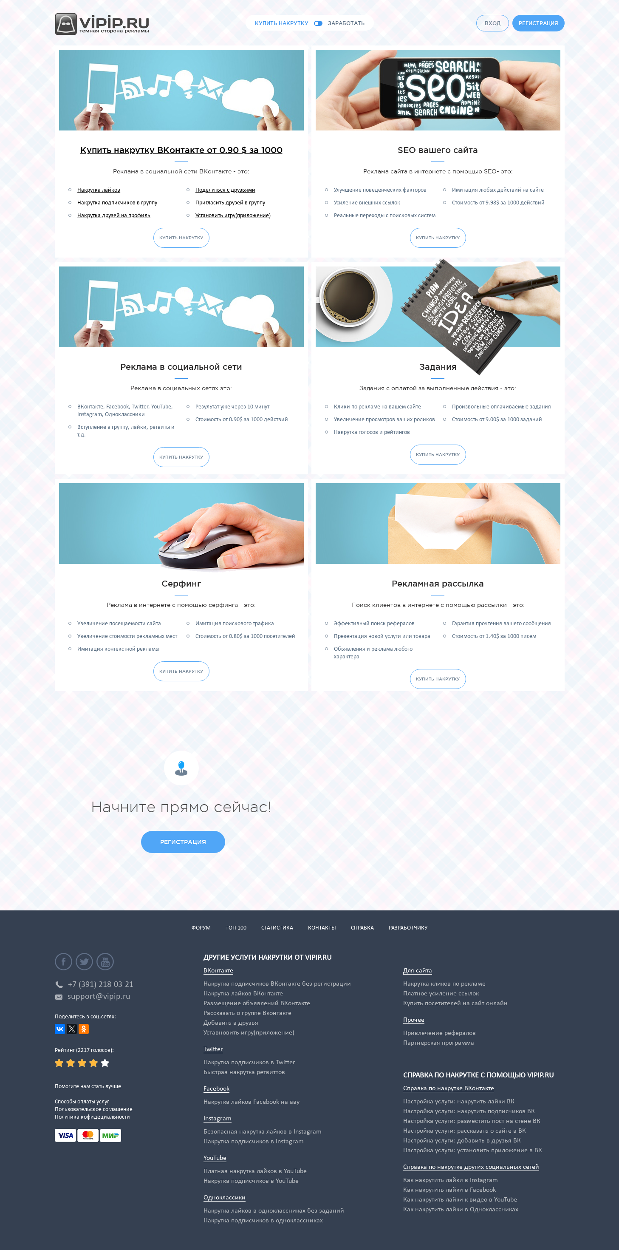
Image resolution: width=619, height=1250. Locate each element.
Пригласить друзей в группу (230, 203)
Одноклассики (225, 1197)
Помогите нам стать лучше (88, 1086)
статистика (277, 928)
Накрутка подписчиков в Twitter (249, 1062)
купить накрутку (281, 23)
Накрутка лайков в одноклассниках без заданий (274, 1210)
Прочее (413, 1020)
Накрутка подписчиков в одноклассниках (263, 1220)
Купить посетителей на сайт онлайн (455, 1003)
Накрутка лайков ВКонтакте (243, 993)
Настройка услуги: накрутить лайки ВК (458, 1101)
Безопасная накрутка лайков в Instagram (263, 1131)
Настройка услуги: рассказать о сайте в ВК (464, 1131)
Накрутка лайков (98, 190)
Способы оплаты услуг (82, 1102)
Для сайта (417, 970)
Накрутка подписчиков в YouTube (251, 1181)
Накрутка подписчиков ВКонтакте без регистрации (277, 984)
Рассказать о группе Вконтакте (247, 1013)
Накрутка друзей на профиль (113, 216)
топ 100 (236, 928)
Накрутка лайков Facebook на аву (252, 1102)
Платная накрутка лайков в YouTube (255, 1171)
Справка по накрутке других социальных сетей (471, 1167)
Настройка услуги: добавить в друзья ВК (462, 1140)
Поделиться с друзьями (225, 190)
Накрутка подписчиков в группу (117, 203)
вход (492, 23)
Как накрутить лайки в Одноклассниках (460, 1209)
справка (362, 928)
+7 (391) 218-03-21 (100, 985)
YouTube (215, 1158)
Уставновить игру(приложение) (249, 1032)
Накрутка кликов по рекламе (444, 984)
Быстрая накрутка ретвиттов (244, 1072)
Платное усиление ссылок (441, 993)
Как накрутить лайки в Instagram (450, 1180)
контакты (322, 928)
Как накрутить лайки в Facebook (449, 1190)
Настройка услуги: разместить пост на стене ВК (471, 1121)
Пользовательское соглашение (94, 1109)
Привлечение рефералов (439, 1033)
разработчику (408, 928)
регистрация (538, 23)
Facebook (216, 1089)
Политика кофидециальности (92, 1117)
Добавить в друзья (231, 1023)
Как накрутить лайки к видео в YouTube (460, 1199)
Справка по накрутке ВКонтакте (448, 1088)
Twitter (213, 1049)
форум (201, 928)
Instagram (218, 1118)
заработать (346, 23)
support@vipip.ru (99, 996)
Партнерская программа (438, 1043)
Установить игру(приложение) (233, 216)
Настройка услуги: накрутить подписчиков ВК (469, 1111)
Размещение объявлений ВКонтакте (257, 1003)
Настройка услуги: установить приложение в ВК (472, 1150)
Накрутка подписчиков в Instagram (254, 1141)
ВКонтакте (218, 970)
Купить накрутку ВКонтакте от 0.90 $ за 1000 (181, 150)
